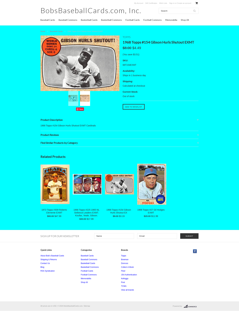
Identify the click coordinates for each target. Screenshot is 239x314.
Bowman (125, 259)
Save (81, 109)
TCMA (123, 286)
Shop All (185, 20)
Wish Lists (163, 3)
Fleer (123, 271)
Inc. (90, 10)
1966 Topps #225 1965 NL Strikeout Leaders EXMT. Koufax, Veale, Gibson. (86, 213)
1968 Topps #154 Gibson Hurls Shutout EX (118, 211)
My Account (138, 3)
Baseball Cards (47, 20)
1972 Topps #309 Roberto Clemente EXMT (54, 211)
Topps (123, 256)
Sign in (172, 3)
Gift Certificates (151, 3)
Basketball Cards (89, 20)
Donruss (124, 263)
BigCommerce (191, 306)
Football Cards (133, 20)
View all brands (127, 290)
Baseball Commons (68, 20)
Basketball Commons (111, 20)
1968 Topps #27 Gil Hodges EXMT (151, 211)
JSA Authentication (129, 275)
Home (42, 31)
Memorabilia (171, 20)
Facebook (195, 251)
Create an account (184, 3)
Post (123, 282)
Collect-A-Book (127, 267)
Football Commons (152, 20)
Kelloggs (124, 278)
